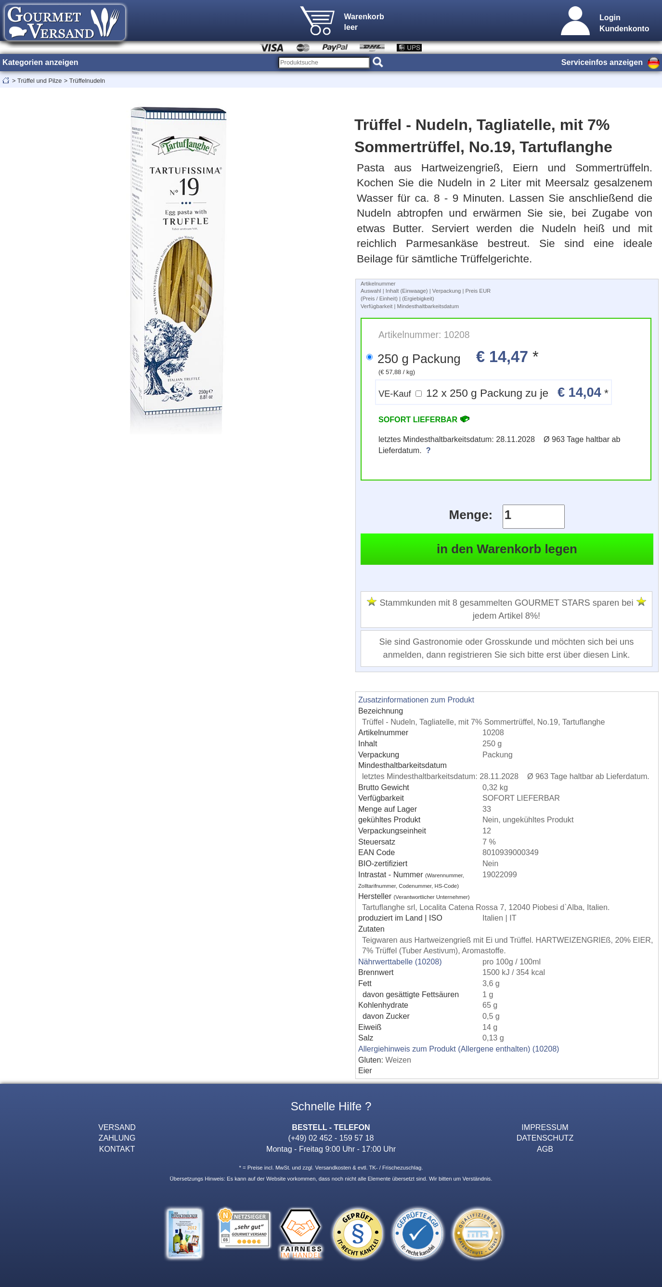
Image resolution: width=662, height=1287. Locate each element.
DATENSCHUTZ (545, 1137)
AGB (545, 1148)
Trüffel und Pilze (39, 80)
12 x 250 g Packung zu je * (493, 392)
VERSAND (117, 1127)
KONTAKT (117, 1148)
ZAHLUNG (117, 1137)
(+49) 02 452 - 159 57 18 (331, 1137)
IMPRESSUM (544, 1127)
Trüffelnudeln (87, 80)
